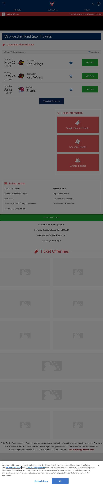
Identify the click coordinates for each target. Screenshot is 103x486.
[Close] (99, 465)
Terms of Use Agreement (35, 468)
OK (60, 481)
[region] (51, 473)
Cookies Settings (41, 481)
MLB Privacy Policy (13, 468)
